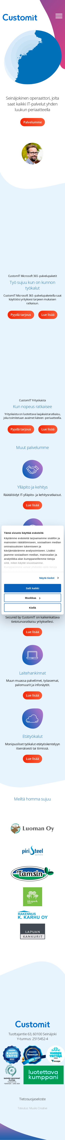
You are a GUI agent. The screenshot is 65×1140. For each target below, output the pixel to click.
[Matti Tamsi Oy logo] (32, 873)
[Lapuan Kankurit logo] (32, 931)
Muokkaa (32, 597)
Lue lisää (47, 315)
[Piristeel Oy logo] (32, 850)
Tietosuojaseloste (32, 1099)
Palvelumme (32, 122)
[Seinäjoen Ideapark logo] (32, 896)
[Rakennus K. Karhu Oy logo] (32, 915)
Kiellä (32, 607)
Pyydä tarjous (21, 315)
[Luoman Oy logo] (32, 827)
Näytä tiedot (46, 577)
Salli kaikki (32, 588)
